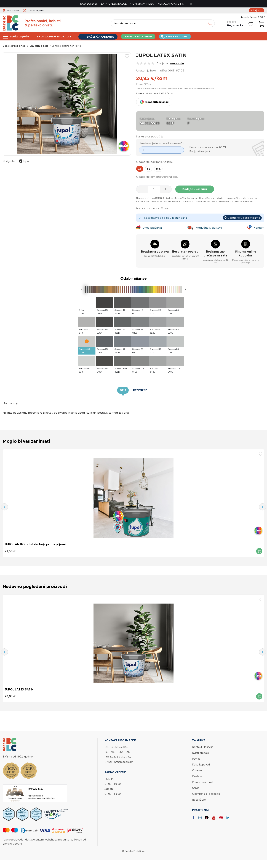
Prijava (231, 21)
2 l (139, 168)
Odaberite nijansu (157, 102)
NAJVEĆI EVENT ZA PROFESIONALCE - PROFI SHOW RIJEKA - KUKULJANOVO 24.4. (132, 3)
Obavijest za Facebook (206, 793)
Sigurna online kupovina (245, 253)
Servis (195, 787)
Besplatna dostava (155, 251)
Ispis (24, 161)
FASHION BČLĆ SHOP (144, 36)
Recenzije (177, 63)
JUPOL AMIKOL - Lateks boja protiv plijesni (35, 544)
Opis (123, 390)
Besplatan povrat (185, 251)
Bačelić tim (199, 799)
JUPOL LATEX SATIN (19, 689)
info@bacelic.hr (123, 761)
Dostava (197, 776)
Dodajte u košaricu (194, 189)
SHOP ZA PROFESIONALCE (56, 36)
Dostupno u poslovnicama (243, 217)
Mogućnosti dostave (209, 227)
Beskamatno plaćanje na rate (215, 253)
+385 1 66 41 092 (185, 36)
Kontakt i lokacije (202, 746)
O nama (197, 770)
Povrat (196, 758)
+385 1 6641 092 (120, 751)
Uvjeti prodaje (200, 752)
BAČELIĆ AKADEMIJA (105, 36)
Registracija (235, 25)
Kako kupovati (201, 764)
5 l (148, 168)
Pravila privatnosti (202, 782)
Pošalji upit (256, 10)
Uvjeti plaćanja (152, 227)
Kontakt (258, 227)
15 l (158, 168)
